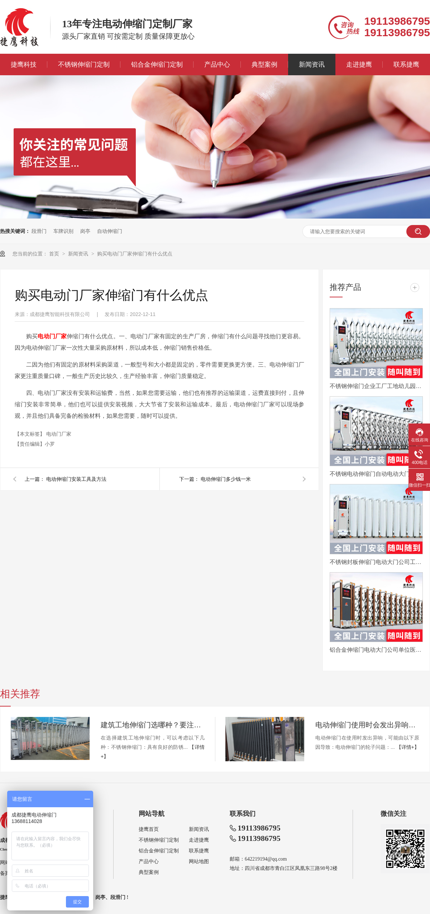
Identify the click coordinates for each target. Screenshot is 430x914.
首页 (55, 254)
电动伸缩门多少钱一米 (226, 479)
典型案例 (264, 64)
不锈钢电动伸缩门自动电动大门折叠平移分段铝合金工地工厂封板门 (376, 474)
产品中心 (217, 64)
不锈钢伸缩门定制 (84, 64)
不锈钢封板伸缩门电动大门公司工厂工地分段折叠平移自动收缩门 (376, 562)
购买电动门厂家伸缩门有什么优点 (134, 254)
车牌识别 (63, 231)
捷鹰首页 (149, 829)
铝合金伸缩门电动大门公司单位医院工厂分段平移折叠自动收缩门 (376, 650)
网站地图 (199, 861)
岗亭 (85, 231)
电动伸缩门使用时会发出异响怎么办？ (367, 725)
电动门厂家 (58, 434)
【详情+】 (407, 747)
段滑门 (39, 231)
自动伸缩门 (109, 231)
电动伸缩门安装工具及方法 (76, 479)
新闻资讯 (312, 64)
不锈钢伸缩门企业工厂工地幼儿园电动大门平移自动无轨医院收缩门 (376, 386)
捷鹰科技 (24, 64)
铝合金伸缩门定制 (157, 64)
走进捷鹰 (359, 64)
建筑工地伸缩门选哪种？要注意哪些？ (153, 725)
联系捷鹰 (406, 64)
